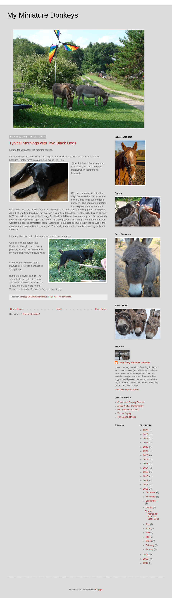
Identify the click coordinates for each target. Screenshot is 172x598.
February (150, 545)
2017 (146, 468)
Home (59, 309)
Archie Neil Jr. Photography (130, 406)
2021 (146, 451)
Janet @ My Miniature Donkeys (134, 362)
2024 (146, 438)
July (148, 524)
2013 (146, 484)
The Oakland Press (126, 417)
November (151, 496)
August (149, 507)
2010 (146, 559)
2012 (146, 489)
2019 (146, 459)
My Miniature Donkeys (42, 15)
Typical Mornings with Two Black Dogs (42, 143)
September (151, 501)
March (149, 541)
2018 (146, 463)
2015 (146, 476)
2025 (146, 434)
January (150, 549)
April (148, 537)
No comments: (65, 297)
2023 (146, 442)
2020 (146, 455)
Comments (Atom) (31, 314)
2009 (146, 563)
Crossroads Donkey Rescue (130, 402)
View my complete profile (126, 389)
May (148, 532)
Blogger (98, 589)
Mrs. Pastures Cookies (128, 409)
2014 (146, 480)
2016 (146, 472)
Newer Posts (16, 309)
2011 (146, 554)
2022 (146, 447)
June (148, 528)
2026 (146, 430)
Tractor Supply (124, 413)
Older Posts (100, 309)
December (151, 492)
